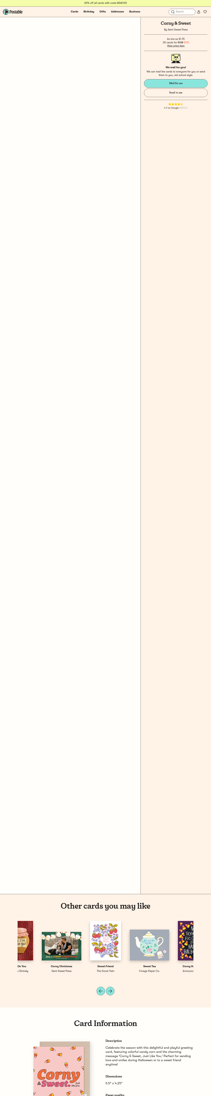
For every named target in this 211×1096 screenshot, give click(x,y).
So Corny (83, 966)
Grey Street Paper (83, 971)
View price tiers (175, 46)
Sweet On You (171, 966)
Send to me (175, 92)
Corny (127, 966)
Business (134, 11)
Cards (74, 11)
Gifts (102, 11)
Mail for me (176, 83)
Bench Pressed (127, 971)
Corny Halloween (39, 966)
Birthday (89, 11)
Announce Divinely (39, 971)
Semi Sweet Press (178, 29)
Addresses (117, 11)
